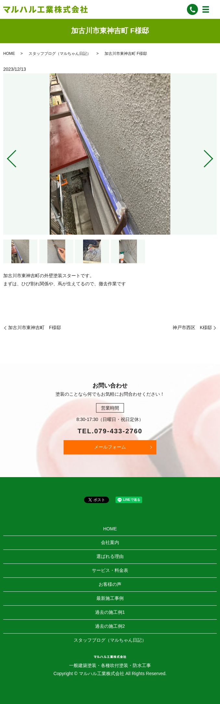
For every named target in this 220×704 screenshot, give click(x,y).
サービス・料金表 (110, 570)
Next (214, 156)
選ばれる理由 (110, 556)
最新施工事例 (110, 598)
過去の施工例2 (110, 626)
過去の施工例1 (110, 612)
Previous (6, 156)
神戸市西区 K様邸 (192, 327)
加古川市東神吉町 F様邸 (34, 327)
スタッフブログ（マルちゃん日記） (60, 53)
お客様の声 (110, 584)
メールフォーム (110, 447)
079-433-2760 (118, 431)
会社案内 (110, 542)
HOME (9, 53)
